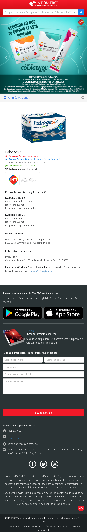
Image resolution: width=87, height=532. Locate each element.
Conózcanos (13, 526)
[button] (6, 55)
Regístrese (47, 271)
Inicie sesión (33, 271)
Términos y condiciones (56, 526)
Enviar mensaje (43, 413)
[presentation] (29, 402)
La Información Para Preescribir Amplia (26, 267)
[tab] (43, 98)
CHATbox (30, 330)
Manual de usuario (32, 526)
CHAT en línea (14, 438)
